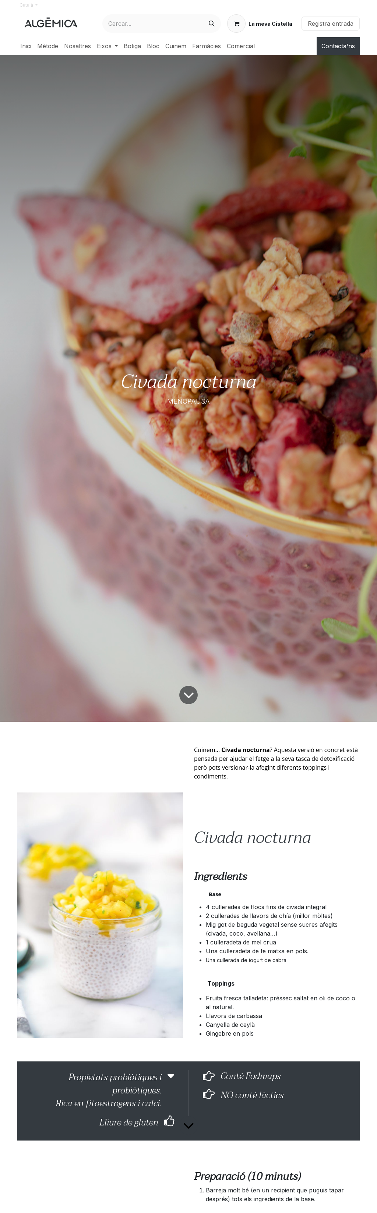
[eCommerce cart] (259, 23)
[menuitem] (25, 46)
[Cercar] (211, 23)
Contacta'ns (338, 46)
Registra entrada (330, 23)
